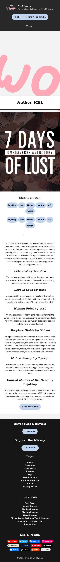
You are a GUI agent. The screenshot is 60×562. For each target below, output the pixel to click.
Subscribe (30, 431)
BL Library (24, 6)
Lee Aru (40, 205)
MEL (50, 205)
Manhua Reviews (30, 509)
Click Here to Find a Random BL (30, 17)
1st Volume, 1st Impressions (30, 521)
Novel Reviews (30, 515)
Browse (30, 462)
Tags (30, 474)
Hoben (30, 205)
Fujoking (12, 205)
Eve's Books (30, 468)
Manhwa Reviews (30, 512)
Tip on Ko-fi (30, 448)
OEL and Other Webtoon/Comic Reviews (30, 518)
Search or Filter (30, 477)
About (30, 483)
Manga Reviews (30, 506)
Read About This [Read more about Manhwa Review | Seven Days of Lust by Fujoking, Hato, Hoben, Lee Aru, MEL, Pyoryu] (30, 407)
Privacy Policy (30, 486)
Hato (22, 205)
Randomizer (30, 524)
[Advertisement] (30, 62)
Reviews (30, 471)
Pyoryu (30, 211)
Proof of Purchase (30, 480)
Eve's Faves (30, 503)
